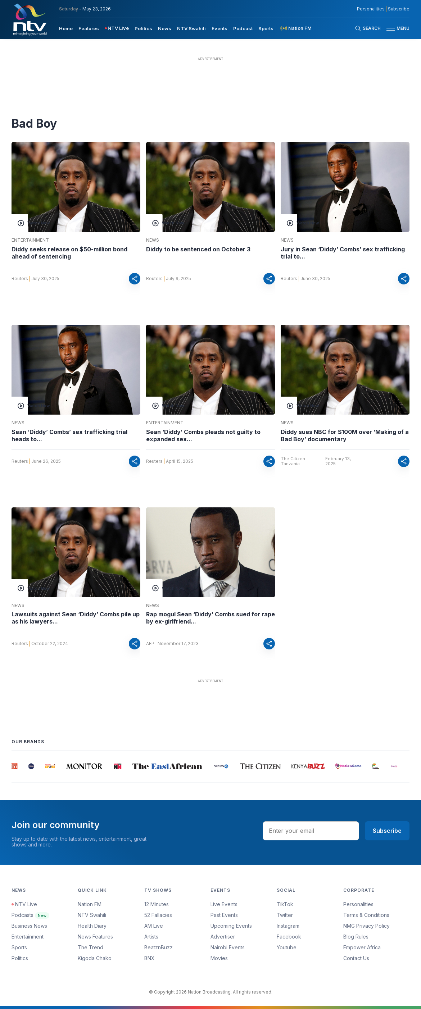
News (152, 240)
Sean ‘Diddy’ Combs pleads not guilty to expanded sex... (203, 435)
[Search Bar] (368, 28)
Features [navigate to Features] (88, 28)
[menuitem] (66, 28)
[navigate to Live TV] (117, 28)
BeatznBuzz (158, 947)
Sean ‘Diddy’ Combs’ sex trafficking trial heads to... (69, 435)
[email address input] (311, 830)
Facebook (289, 936)
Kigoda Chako (95, 958)
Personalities (358, 904)
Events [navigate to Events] (219, 28)
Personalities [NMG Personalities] (371, 9)
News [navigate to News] (164, 28)
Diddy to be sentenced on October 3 (198, 249)
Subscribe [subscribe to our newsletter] (398, 9)
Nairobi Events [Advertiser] (227, 947)
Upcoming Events (231, 926)
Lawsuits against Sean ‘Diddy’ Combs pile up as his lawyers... (76, 618)
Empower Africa (362, 947)
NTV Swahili (92, 915)
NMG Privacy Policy (366, 926)
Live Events (223, 904)
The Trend (90, 947)
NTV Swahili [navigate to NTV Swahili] (191, 28)
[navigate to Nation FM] (295, 28)
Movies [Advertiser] (219, 958)
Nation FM (89, 904)
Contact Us (356, 958)
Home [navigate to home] (66, 28)
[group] (15, 766)
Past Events (224, 915)
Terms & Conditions (366, 915)
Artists (151, 936)
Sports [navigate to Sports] (265, 28)
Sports (19, 947)
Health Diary (92, 926)
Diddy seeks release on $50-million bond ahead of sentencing (69, 253)
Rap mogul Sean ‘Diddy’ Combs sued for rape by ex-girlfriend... (210, 618)
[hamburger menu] (390, 28)
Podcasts (30, 915)
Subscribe (387, 830)
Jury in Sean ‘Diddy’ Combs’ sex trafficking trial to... (343, 253)
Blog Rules (355, 936)
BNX (149, 958)
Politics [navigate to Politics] (143, 28)
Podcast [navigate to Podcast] (243, 28)
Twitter (285, 915)
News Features (95, 936)
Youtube (286, 947)
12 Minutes (156, 904)
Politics (20, 958)
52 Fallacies (158, 915)
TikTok (285, 904)
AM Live (153, 926)
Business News (29, 926)
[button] (395, 28)
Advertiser (222, 936)
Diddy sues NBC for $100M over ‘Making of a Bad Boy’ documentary (345, 435)
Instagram (288, 926)
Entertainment (30, 240)
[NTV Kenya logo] (29, 19)
